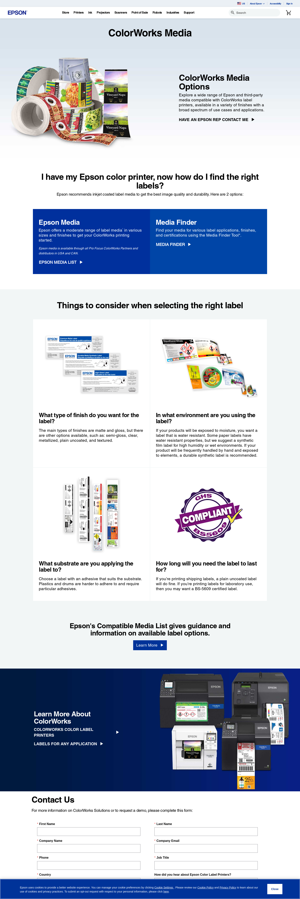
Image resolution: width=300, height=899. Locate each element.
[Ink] (90, 12)
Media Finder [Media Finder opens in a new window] (170, 244)
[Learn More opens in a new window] (150, 645)
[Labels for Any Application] (70, 744)
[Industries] (173, 12)
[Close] (274, 889)
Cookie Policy (205, 887)
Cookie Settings (164, 887)
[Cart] (288, 12)
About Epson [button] (257, 3)
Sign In (289, 3)
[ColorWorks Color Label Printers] (78, 732)
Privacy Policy (228, 887)
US (241, 3)
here (166, 891)
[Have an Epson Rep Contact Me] (218, 120)
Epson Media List (58, 262)
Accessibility (275, 3)
